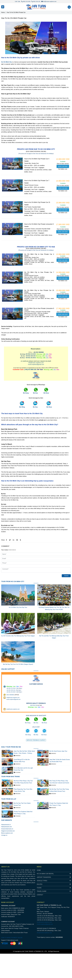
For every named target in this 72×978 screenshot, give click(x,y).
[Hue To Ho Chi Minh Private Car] (36, 6)
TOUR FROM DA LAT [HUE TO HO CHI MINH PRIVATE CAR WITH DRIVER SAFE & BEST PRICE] (8, 799)
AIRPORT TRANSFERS (54, 877)
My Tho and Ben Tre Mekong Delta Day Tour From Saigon (54, 637)
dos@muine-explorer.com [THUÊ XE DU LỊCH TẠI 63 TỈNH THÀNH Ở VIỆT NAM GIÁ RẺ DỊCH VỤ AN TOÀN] (13, 709)
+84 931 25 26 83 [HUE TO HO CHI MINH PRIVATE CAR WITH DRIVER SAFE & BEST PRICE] (30, 357)
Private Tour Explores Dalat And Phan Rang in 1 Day (23, 812)
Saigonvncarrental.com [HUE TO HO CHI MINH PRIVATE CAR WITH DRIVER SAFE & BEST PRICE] (8, 831)
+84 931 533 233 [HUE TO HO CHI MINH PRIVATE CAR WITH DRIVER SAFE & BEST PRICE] (30, 356)
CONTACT (40, 895)
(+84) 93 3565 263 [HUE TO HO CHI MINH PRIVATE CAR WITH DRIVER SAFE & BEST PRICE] (30, 369)
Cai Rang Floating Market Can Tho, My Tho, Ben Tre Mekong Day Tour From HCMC (54, 608)
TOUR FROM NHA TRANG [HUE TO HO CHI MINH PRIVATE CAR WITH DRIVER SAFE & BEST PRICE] (10, 776)
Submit (66, 575)
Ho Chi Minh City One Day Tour (18, 607)
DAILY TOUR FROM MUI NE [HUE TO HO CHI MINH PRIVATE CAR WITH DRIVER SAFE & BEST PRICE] (11, 747)
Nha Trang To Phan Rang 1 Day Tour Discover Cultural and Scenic (59, 782)
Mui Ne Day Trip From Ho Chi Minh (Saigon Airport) (18, 664)
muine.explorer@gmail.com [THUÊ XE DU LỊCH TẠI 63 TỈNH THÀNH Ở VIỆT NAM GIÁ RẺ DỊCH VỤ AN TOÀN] (13, 699)
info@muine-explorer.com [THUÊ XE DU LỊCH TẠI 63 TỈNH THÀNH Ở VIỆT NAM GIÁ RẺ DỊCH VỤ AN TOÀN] (13, 697)
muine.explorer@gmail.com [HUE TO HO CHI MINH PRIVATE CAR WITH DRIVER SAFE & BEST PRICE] (36, 364)
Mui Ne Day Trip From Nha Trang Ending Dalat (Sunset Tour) (59, 790)
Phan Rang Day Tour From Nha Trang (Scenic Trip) (23, 790)
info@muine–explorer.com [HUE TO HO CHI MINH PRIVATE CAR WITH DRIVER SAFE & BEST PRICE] (36, 362)
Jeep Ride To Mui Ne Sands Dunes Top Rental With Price (59, 760)
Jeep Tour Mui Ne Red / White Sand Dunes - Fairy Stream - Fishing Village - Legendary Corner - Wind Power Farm (24, 752)
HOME (39, 870)
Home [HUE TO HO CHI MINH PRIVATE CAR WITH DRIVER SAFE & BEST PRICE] (3, 12)
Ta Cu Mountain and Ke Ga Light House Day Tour (23, 769)
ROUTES (54, 884)
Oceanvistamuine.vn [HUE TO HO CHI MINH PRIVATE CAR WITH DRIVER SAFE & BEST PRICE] (7, 829)
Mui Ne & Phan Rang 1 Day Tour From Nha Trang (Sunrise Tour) (23, 782)
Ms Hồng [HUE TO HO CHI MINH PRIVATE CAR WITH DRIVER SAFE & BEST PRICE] (22, 407)
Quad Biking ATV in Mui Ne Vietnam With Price (22, 760)
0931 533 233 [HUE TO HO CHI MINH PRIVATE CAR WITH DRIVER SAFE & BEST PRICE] (36, 1)
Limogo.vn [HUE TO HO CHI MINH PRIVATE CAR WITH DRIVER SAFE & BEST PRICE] (4, 835)
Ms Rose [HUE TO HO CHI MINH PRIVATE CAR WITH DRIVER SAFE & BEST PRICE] (49, 407)
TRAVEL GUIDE (54, 891)
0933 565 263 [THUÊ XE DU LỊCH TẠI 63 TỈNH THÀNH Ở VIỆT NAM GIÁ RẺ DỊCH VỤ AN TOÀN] (33, 705)
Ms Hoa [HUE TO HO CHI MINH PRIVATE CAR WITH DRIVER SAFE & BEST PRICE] (35, 407)
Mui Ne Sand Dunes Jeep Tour (58, 751)
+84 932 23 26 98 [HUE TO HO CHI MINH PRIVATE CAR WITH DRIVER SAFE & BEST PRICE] (30, 354)
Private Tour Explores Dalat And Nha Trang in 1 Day (58, 804)
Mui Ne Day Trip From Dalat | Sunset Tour (22, 804)
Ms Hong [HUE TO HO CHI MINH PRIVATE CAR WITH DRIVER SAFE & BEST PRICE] (27, 722)
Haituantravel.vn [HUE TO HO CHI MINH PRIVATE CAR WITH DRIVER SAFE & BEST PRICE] (6, 824)
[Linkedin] (13, 540)
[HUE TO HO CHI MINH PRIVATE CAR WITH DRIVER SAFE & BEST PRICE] (6, 62)
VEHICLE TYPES (54, 880)
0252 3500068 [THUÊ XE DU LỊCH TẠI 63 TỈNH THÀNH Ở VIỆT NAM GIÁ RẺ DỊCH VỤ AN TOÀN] (10, 694)
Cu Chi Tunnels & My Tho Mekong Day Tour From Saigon (18, 636)
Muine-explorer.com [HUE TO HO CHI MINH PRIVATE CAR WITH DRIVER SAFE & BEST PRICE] (7, 833)
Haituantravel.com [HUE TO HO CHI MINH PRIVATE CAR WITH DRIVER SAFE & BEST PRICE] (6, 826)
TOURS (54, 887)
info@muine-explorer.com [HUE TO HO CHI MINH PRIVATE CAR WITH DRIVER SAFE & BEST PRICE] (48, 1)
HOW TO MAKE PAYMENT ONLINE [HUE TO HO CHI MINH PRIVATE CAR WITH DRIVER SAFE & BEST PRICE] (11, 937)
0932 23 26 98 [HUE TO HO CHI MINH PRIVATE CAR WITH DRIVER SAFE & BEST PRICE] (26, 1)
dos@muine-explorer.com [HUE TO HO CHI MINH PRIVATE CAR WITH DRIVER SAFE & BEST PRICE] (44, 932)
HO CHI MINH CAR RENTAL (54, 873)
